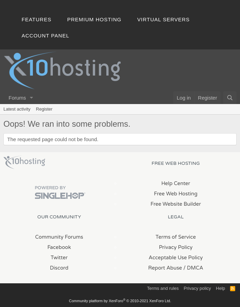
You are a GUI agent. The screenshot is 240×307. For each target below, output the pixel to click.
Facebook (59, 247)
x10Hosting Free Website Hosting (24, 162)
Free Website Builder (176, 204)
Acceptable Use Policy (176, 257)
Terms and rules (163, 288)
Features (36, 19)
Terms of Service (176, 237)
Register (44, 109)
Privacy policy (197, 288)
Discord (59, 268)
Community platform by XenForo (120, 301)
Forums (17, 98)
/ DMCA (193, 268)
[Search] (230, 97)
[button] (31, 97)
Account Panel (45, 35)
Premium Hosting (94, 19)
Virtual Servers (163, 19)
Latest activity (17, 109)
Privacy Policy (175, 247)
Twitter (59, 257)
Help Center (175, 183)
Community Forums (59, 237)
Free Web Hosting (175, 194)
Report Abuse (165, 268)
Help (220, 288)
